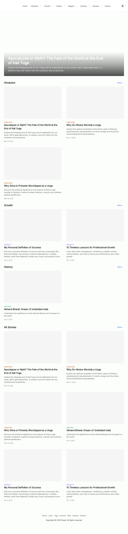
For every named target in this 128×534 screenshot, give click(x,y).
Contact (75, 524)
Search (108, 6)
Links (50, 524)
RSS (69, 524)
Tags (56, 524)
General (96, 6)
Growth (47, 6)
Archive (63, 524)
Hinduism (35, 6)
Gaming (83, 6)
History (59, 6)
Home (25, 6)
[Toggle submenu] (41, 6)
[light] (122, 6)
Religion (71, 6)
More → (121, 91)
